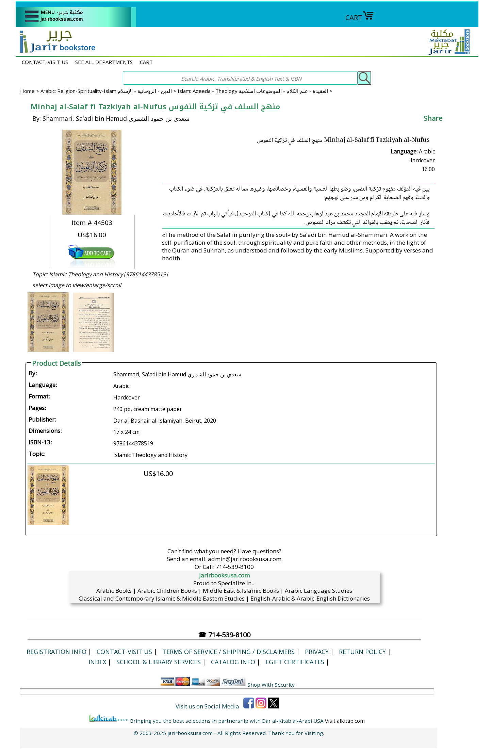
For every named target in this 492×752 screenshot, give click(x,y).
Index (97, 662)
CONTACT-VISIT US (45, 62)
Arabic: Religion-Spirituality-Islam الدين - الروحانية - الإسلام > (109, 90)
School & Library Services (158, 662)
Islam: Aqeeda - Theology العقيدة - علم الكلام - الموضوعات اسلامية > (255, 90)
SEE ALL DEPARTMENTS (104, 62)
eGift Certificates (294, 662)
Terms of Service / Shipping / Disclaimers (228, 652)
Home (27, 90)
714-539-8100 (235, 567)
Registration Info (56, 652)
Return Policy (362, 652)
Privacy (317, 652)
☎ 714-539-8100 (224, 634)
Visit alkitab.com (345, 720)
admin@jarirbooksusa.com (244, 559)
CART (359, 17)
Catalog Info (233, 662)
